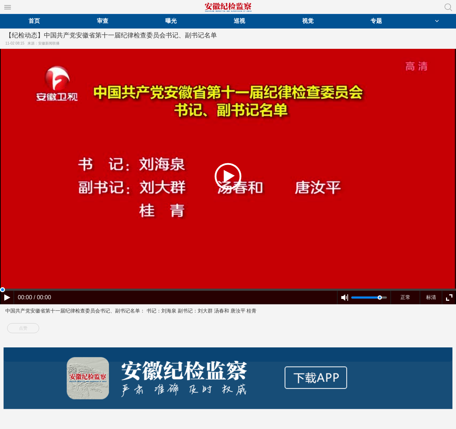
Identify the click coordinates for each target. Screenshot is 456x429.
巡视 (239, 21)
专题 (376, 21)
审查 (102, 21)
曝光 (171, 21)
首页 (34, 21)
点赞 (23, 328)
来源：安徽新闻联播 (44, 43)
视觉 (308, 21)
